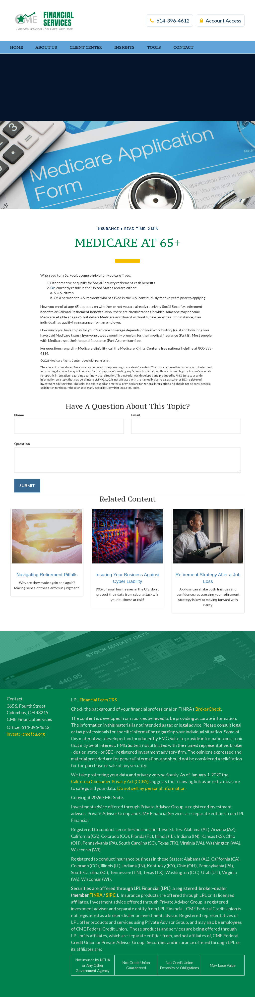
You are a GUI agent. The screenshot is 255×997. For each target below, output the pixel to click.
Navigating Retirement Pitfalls (46, 574)
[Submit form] (27, 486)
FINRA (96, 895)
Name (19, 415)
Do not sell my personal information (151, 788)
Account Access (220, 20)
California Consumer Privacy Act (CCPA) (110, 781)
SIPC (111, 895)
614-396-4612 (170, 20)
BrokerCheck (208, 709)
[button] (46, 47)
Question (22, 444)
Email (135, 415)
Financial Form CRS (98, 699)
